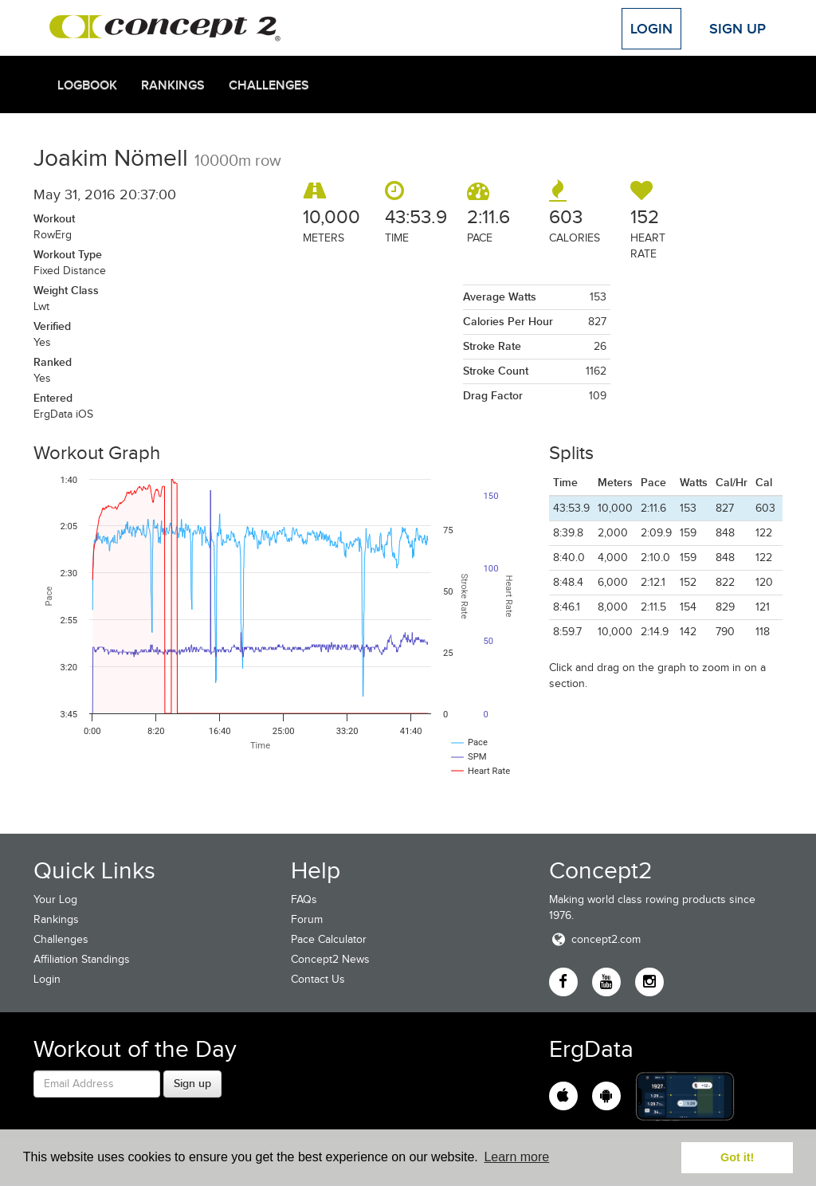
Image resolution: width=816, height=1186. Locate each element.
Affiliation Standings (81, 959)
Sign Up (737, 29)
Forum (307, 919)
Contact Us (318, 979)
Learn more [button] (516, 1157)
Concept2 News (330, 959)
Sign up (192, 1083)
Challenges (269, 85)
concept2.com (595, 939)
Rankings (173, 85)
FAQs (304, 899)
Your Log (55, 899)
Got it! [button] (737, 1157)
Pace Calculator (329, 939)
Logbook (87, 85)
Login (651, 29)
